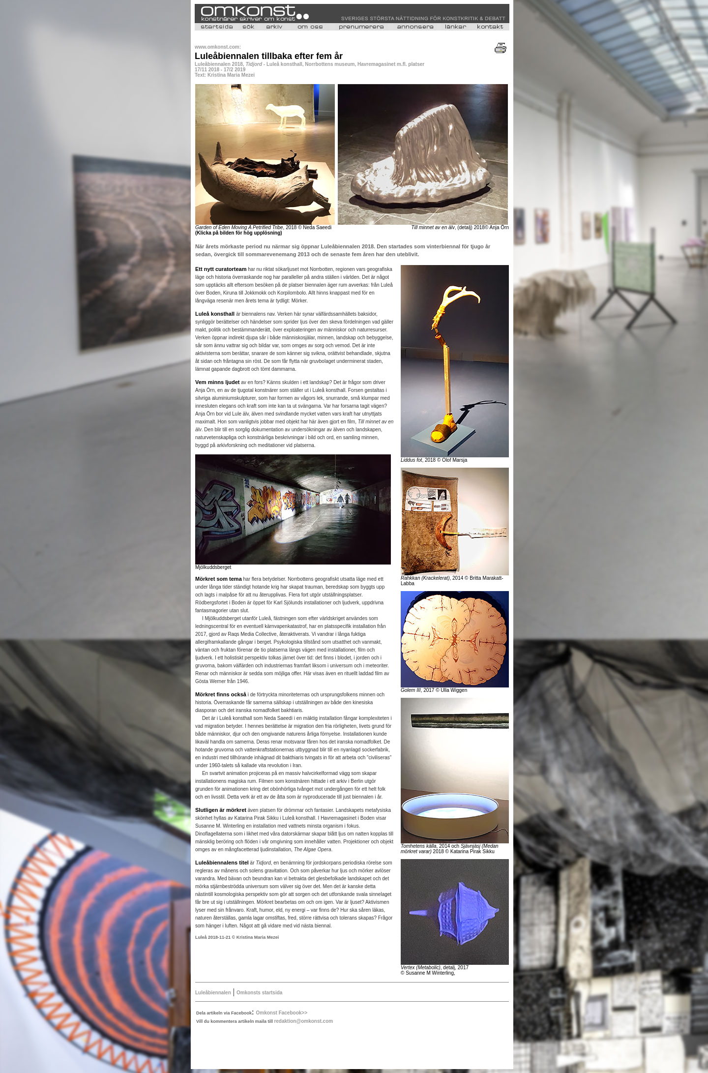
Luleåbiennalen (213, 992)
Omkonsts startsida (259, 992)
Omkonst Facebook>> (281, 1012)
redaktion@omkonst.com (303, 1021)
